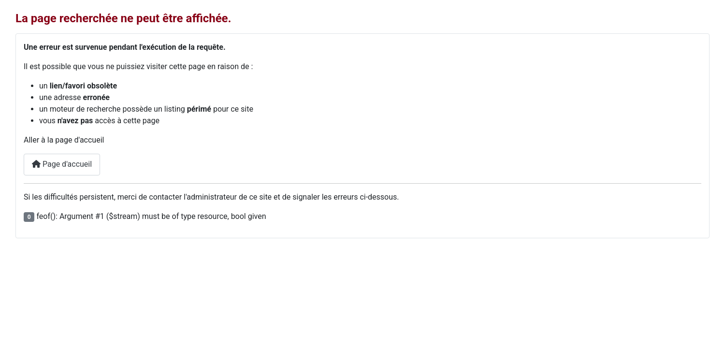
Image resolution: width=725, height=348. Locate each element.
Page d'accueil (62, 164)
